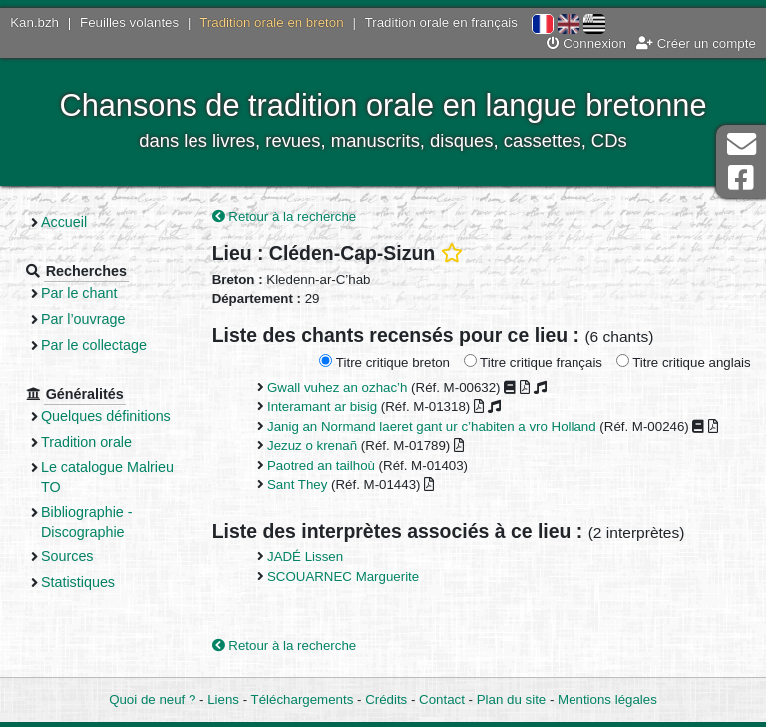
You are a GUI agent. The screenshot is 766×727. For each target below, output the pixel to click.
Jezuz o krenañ (312, 445)
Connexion (586, 43)
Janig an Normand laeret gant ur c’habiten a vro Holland (431, 426)
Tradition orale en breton (271, 22)
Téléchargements (302, 699)
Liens (223, 699)
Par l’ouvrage (83, 319)
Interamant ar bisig (322, 406)
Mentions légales (607, 699)
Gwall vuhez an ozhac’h (337, 387)
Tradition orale (86, 442)
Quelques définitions (106, 416)
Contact (442, 699)
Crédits (386, 699)
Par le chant (79, 293)
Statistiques (78, 582)
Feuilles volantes (129, 22)
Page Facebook (741, 178)
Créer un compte (696, 43)
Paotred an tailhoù (321, 465)
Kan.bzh (34, 22)
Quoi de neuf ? (152, 699)
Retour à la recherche (284, 216)
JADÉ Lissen (305, 556)
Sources (67, 556)
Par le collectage (94, 345)
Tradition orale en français (441, 22)
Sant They (297, 484)
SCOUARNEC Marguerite (343, 576)
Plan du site (511, 699)
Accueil (64, 222)
